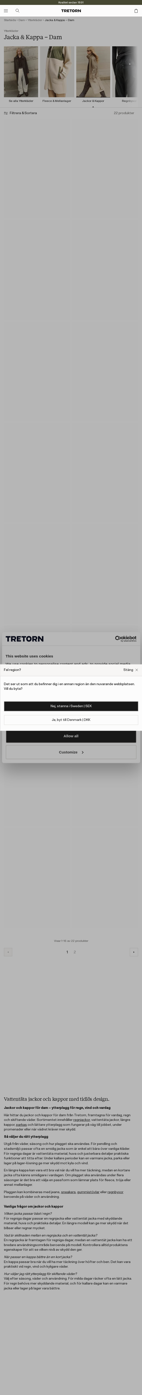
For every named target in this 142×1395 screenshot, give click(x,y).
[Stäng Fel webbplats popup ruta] (131, 670)
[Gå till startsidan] (71, 10)
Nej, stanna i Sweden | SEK (71, 706)
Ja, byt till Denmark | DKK (71, 720)
